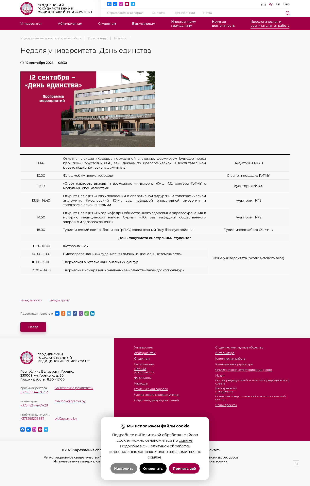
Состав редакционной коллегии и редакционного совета (252, 382)
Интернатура (224, 353)
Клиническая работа (230, 358)
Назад (33, 327)
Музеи (220, 375)
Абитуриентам (70, 24)
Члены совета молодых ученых (156, 395)
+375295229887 (32, 419)
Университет (31, 24)
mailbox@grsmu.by (70, 401)
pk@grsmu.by (66, 419)
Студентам (107, 24)
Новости (120, 38)
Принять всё (184, 468)
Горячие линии (184, 13)
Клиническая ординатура (234, 364)
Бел (286, 4)
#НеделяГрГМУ (59, 300)
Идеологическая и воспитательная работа (50, 38)
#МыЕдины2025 (31, 300)
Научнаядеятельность (223, 24)
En (278, 4)
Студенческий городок (151, 389)
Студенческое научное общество (239, 347)
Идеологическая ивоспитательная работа (269, 24)
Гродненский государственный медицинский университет (56, 8)
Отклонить (153, 468)
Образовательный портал (125, 13)
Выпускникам (143, 24)
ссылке (186, 440)
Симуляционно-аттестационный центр (243, 370)
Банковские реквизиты (74, 388)
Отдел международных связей (156, 400)
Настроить (123, 468)
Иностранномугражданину (183, 24)
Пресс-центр (97, 38)
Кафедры (141, 383)
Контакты (158, 13)
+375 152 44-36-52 (34, 392)
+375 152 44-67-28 (34, 405)
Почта (207, 13)
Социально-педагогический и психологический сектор (250, 398)
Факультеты (142, 378)
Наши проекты (226, 405)
